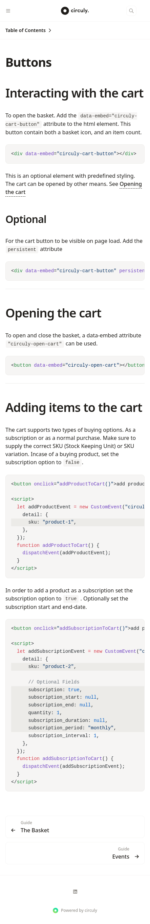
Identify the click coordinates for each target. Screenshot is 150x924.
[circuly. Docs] (75, 11)
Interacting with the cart (74, 93)
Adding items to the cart (73, 407)
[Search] (131, 11)
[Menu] (10, 11)
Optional (25, 219)
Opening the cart (53, 313)
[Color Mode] (144, 10)
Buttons (28, 62)
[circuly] (75, 892)
